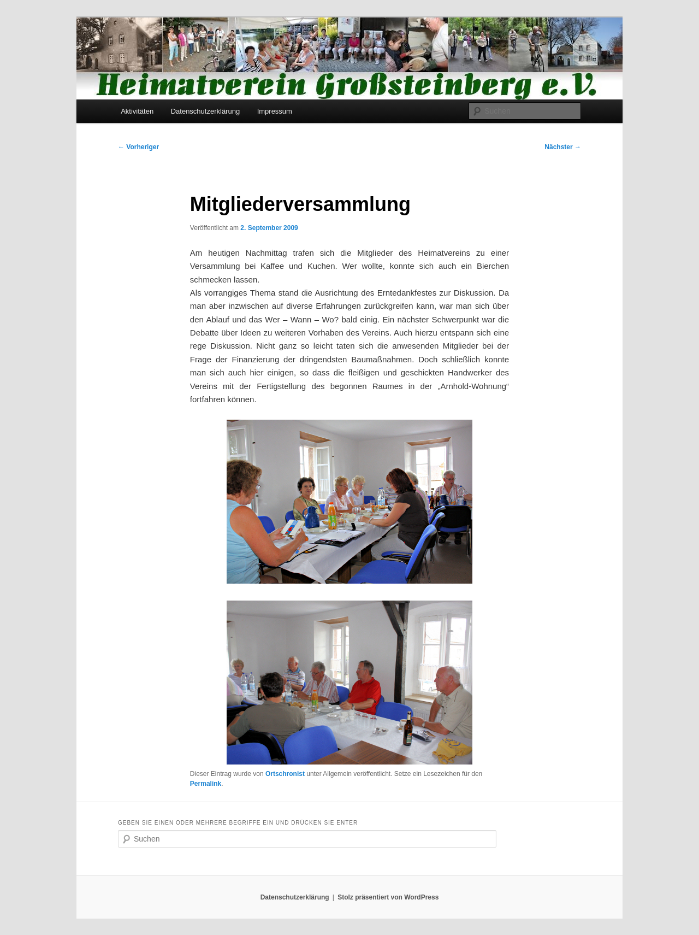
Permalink (205, 783)
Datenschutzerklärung (205, 111)
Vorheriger (138, 147)
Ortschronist (285, 774)
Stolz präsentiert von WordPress (388, 897)
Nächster (562, 147)
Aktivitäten (137, 111)
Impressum (274, 111)
